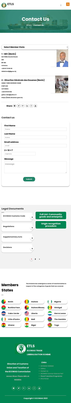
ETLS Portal (45, 379)
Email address (11, 142)
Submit (29, 179)
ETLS (29, 25)
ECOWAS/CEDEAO (47, 366)
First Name (9, 125)
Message (8, 159)
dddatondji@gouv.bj (8, 71)
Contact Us (44, 371)
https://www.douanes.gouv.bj (11, 97)
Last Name (9, 133)
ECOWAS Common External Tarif (52, 373)
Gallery (43, 368)
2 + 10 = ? (8, 150)
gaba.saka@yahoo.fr (9, 95)
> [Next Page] (39, 259)
